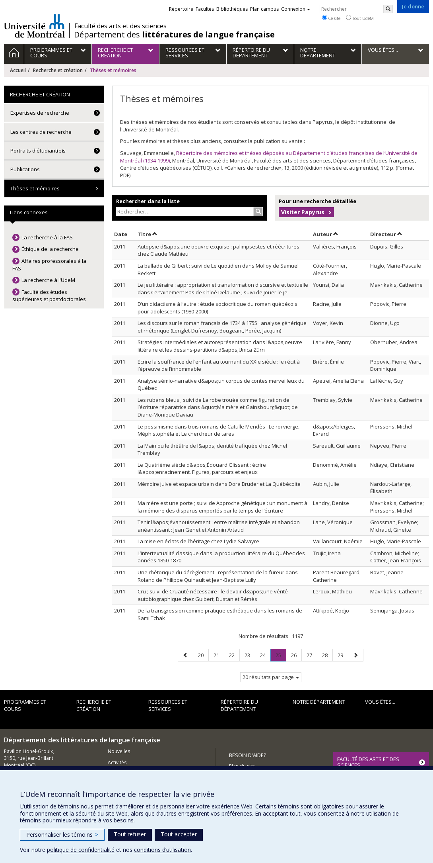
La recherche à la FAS (47, 237)
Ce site (331, 18)
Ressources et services (167, 705)
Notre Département (319, 701)
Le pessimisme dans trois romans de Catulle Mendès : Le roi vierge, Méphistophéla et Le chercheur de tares (218, 430)
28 (327, 655)
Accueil (18, 70)
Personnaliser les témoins (62, 834)
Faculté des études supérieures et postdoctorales (49, 295)
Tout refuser (130, 834)
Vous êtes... (380, 701)
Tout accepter (179, 834)
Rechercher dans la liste (148, 201)
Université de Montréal (34, 26)
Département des (174, 35)
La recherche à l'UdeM (48, 280)
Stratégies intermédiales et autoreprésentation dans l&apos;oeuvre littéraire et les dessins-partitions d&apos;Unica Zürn (220, 346)
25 (280, 656)
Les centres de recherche (41, 131)
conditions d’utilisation (162, 849)
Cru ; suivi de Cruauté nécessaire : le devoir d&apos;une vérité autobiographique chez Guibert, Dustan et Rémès (213, 595)
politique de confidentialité (81, 849)
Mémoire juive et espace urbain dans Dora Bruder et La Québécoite (219, 483)
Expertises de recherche (39, 112)
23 (249, 655)
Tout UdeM (360, 18)
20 (203, 655)
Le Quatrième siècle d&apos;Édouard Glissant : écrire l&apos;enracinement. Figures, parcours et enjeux (202, 468)
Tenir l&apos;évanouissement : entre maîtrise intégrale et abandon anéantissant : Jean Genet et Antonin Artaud (219, 526)
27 (311, 655)
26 (296, 655)
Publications (25, 169)
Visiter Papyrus (302, 212)
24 (265, 655)
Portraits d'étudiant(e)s (38, 150)
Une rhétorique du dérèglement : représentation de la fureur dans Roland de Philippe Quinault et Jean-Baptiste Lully (218, 576)
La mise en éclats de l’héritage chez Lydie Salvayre (198, 541)
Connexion (295, 9)
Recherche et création (58, 70)
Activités (117, 762)
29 (342, 655)
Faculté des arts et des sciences (120, 26)
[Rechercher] (388, 9)
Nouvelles (119, 751)
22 (234, 655)
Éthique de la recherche (50, 248)
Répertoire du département (239, 705)
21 (218, 655)
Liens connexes (29, 212)
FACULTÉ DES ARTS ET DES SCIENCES (368, 761)
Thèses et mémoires (35, 188)
